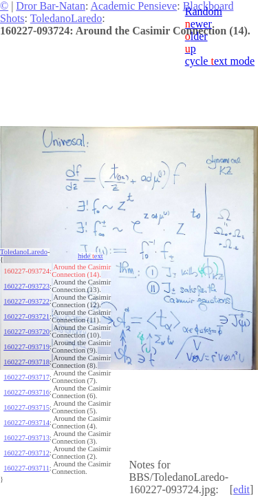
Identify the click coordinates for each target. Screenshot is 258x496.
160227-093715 (26, 407)
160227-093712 (26, 453)
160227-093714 (26, 422)
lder (196, 36)
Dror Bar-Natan (50, 6)
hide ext (90, 256)
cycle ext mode (220, 61)
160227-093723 (26, 286)
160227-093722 (26, 301)
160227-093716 (26, 392)
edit (241, 489)
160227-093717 (26, 377)
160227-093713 (26, 438)
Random (203, 11)
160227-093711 (26, 468)
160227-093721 (26, 316)
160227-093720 (26, 331)
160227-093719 (26, 347)
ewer (198, 24)
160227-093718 (26, 362)
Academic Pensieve (133, 6)
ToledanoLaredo (66, 18)
